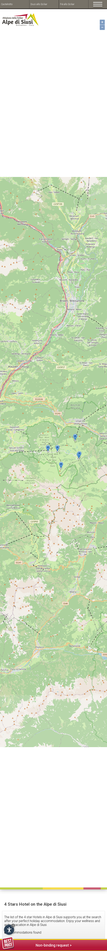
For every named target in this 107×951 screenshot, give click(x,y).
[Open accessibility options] (9, 930)
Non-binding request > (37, 944)
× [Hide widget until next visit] (13, 925)
